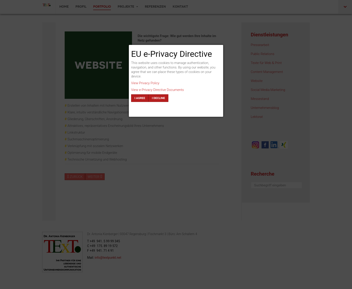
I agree (139, 98)
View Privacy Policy (145, 83)
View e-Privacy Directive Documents (157, 90)
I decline (158, 98)
